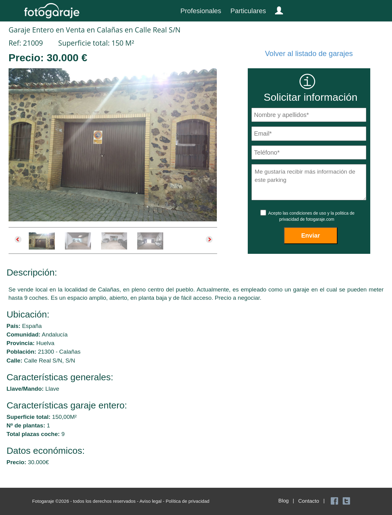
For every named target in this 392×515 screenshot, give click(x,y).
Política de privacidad (187, 501)
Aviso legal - (152, 501)
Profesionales (200, 11)
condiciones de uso (308, 213)
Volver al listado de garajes (309, 53)
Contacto (308, 501)
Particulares (248, 11)
